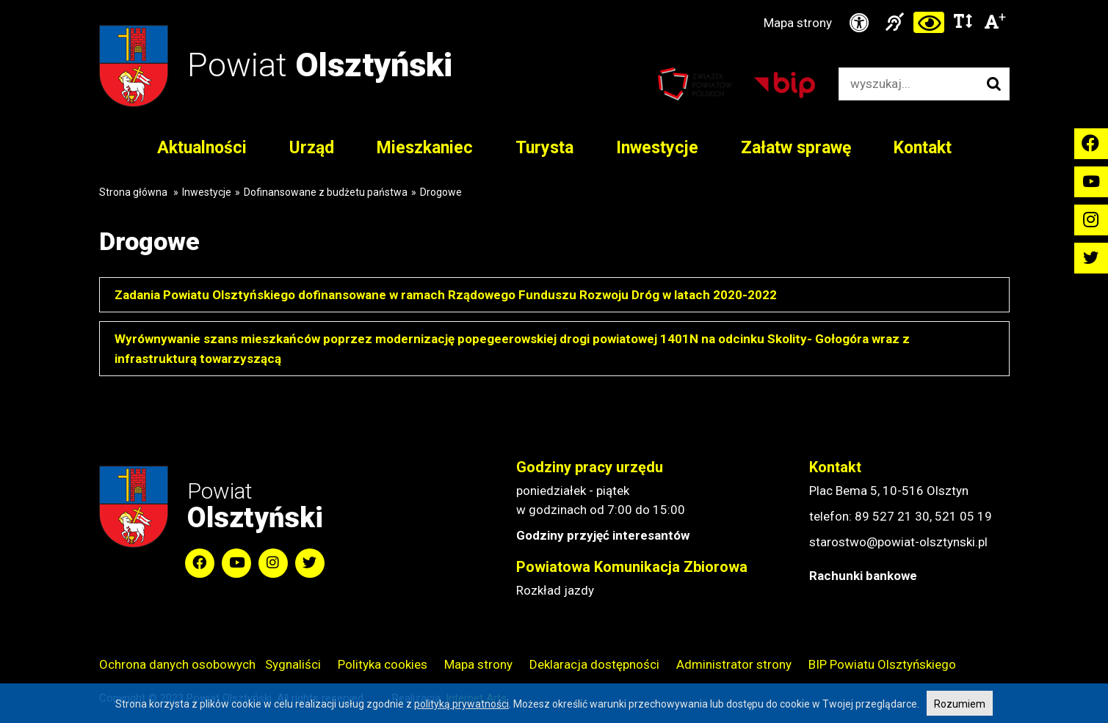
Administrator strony (734, 664)
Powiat (319, 64)
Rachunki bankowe (863, 575)
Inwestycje (657, 148)
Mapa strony (798, 22)
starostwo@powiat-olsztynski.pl (898, 542)
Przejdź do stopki (554, 0)
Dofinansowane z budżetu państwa (326, 192)
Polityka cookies (382, 664)
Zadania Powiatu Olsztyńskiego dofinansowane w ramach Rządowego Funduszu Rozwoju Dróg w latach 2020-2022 (446, 294)
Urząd (311, 148)
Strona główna (133, 192)
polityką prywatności (461, 704)
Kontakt (923, 148)
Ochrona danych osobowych (177, 664)
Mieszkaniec (425, 148)
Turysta (544, 148)
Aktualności (202, 148)
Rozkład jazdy (555, 590)
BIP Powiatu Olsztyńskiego (882, 664)
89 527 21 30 (892, 516)
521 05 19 (963, 516)
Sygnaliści (293, 664)
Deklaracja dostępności (594, 664)
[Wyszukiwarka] (909, 83)
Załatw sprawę (796, 148)
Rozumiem (959, 704)
